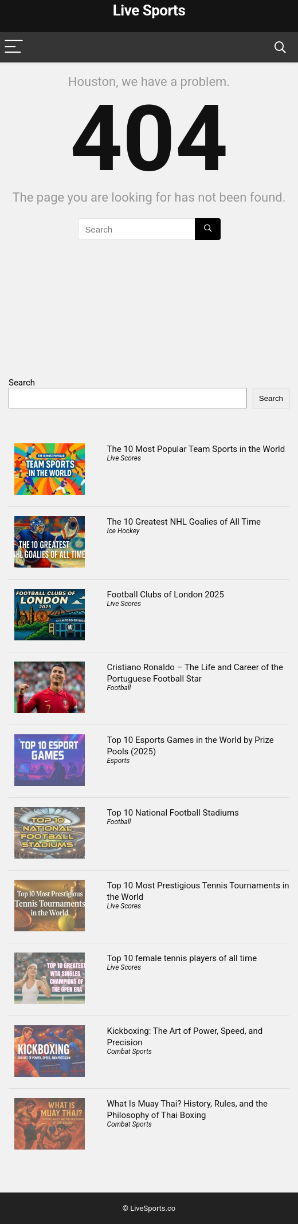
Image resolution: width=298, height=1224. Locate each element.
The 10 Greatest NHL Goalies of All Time (184, 522)
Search (22, 382)
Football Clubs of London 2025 (165, 594)
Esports (118, 761)
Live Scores (124, 458)
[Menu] (14, 47)
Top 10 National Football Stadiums (173, 813)
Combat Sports (129, 1052)
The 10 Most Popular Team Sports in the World (196, 449)
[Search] (280, 47)
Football (119, 688)
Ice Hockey (123, 531)
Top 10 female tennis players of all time (182, 958)
